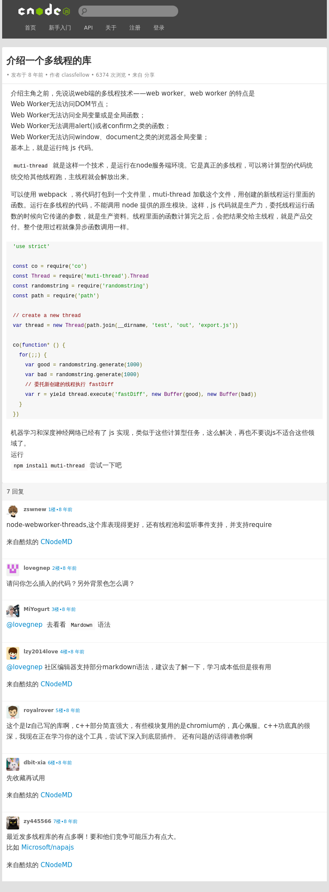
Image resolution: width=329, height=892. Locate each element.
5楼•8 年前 (68, 710)
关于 (111, 27)
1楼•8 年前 (60, 509)
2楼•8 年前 (64, 568)
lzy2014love (41, 652)
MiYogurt (37, 609)
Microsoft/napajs (47, 847)
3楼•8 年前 (63, 609)
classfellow (76, 75)
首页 (30, 27)
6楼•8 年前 (60, 763)
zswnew (35, 509)
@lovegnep (24, 625)
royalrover (39, 710)
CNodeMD (56, 542)
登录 (158, 27)
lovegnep (37, 568)
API (88, 27)
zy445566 (37, 821)
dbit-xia (35, 763)
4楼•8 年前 (72, 652)
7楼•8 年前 (65, 821)
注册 (135, 27)
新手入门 (60, 27)
